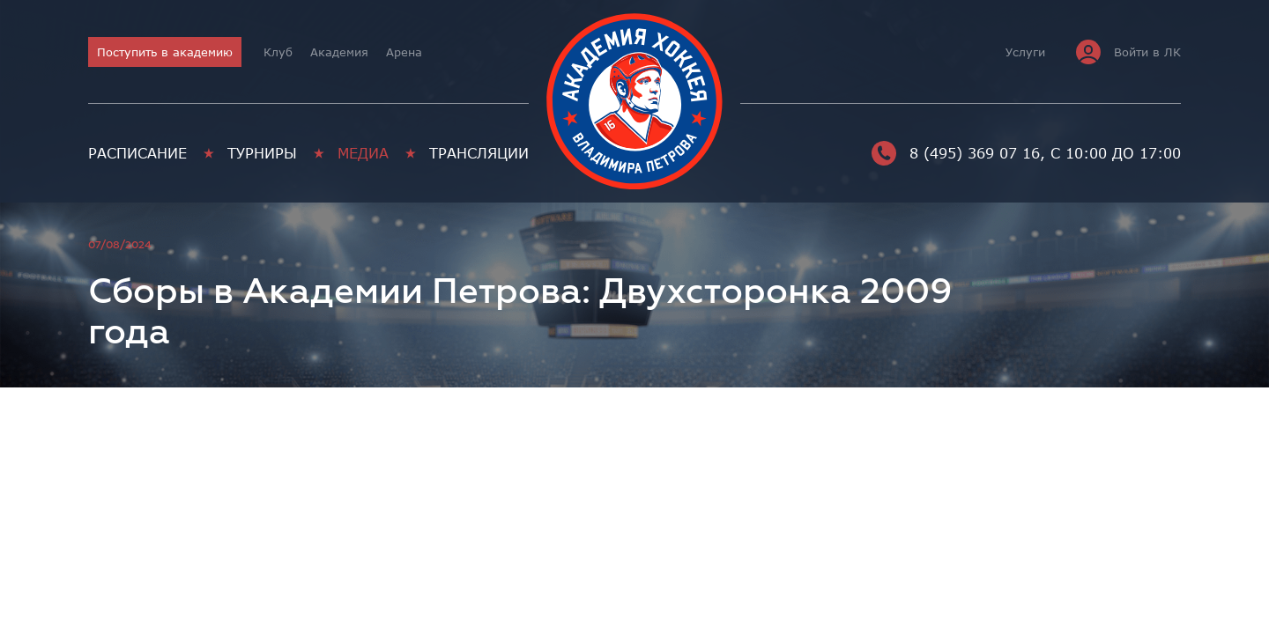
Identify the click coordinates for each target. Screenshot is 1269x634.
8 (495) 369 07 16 (956, 153)
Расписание (137, 153)
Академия (339, 52)
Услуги (1025, 52)
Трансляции (479, 153)
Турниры (262, 153)
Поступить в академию (165, 52)
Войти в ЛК (1128, 52)
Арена (404, 52)
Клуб (278, 52)
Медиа (363, 153)
